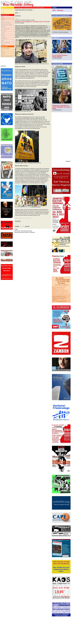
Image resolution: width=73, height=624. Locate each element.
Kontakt (3, 54)
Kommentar (4, 30)
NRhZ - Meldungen (57, 10)
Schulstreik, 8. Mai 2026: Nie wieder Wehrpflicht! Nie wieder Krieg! (61, 107)
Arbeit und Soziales (6, 22)
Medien (3, 34)
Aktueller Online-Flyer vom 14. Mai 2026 (23, 9)
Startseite (17, 226)
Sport (2, 40)
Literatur (3, 44)
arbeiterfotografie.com (36, 206)
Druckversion (18, 15)
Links (2, 50)
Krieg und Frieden (5, 28)
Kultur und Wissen (5, 42)
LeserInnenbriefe (5, 48)
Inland (2, 20)
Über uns (3, 52)
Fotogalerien (4, 38)
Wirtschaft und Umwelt (6, 24)
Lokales (3, 18)
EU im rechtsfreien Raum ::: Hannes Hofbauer (60, 55)
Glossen (3, 32)
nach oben (27, 226)
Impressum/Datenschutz (7, 56)
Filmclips (3, 36)
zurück (16, 12)
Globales (3, 26)
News (2, 16)
